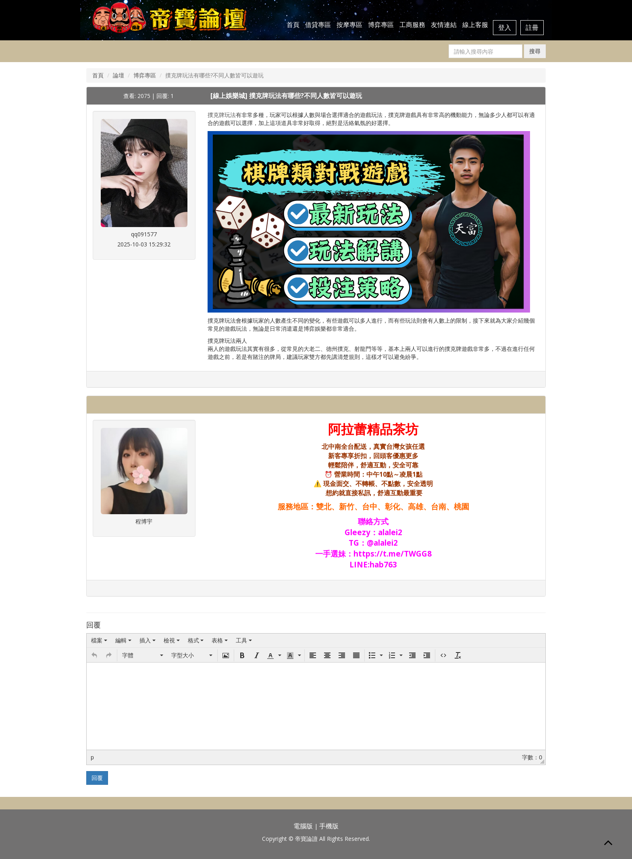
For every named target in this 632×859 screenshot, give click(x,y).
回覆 (97, 778)
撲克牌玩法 (222, 115)
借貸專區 (318, 24)
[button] (94, 655)
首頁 (293, 24)
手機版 (329, 825)
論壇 (118, 75)
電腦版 (303, 825)
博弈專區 (381, 24)
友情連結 (444, 24)
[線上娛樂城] (229, 95)
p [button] (92, 757)
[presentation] (99, 640)
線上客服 (475, 24)
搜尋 (535, 51)
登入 (504, 27)
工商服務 (412, 24)
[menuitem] (99, 640)
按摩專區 (349, 24)
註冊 (532, 27)
